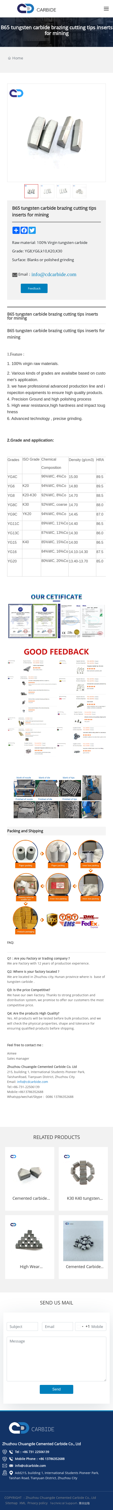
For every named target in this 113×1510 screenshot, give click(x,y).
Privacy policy (37, 1503)
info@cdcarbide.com (53, 274)
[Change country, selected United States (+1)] (82, 1326)
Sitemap (11, 1503)
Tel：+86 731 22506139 (29, 1452)
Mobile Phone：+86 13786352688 (37, 1459)
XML (22, 1503)
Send (56, 1389)
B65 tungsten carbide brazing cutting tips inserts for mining (57, 30)
